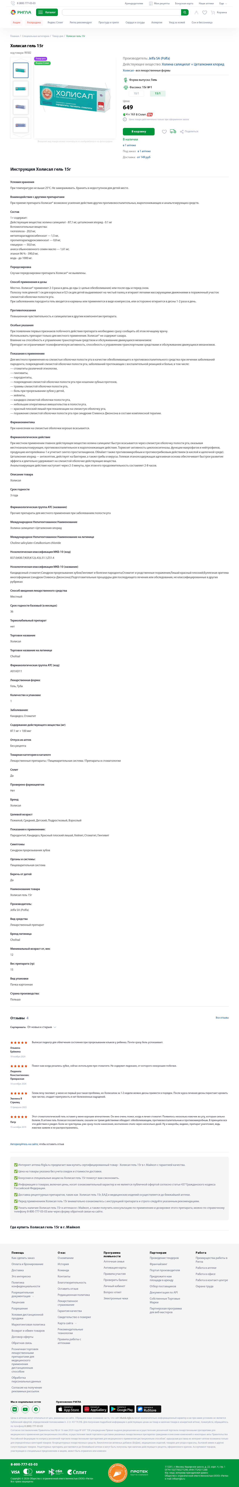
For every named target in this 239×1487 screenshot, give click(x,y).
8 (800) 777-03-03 (33, 1426)
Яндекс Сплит (55, 22)
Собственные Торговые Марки (165, 1300)
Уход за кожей (177, 22)
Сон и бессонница (202, 22)
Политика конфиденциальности (26, 1284)
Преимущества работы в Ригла (211, 1260)
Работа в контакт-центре (212, 1280)
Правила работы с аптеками (69, 1341)
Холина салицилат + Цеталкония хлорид (193, 64)
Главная (14, 36)
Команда (63, 1270)
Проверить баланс (116, 1280)
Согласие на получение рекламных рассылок (27, 1389)
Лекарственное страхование (68, 1303)
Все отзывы (222, 1017)
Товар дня (59, 36)
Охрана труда (204, 1286)
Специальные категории (36, 36)
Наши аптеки (206, 3)
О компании (66, 1258)
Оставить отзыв (68, 1288)
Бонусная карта (184, 3)
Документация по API (164, 1292)
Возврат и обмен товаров (28, 1330)
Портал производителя (165, 1270)
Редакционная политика (74, 1295)
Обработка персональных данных (26, 1379)
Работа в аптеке (206, 1268)
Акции (16, 22)
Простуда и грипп (109, 22)
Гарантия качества (70, 1311)
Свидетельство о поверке (74, 1317)
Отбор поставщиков (163, 1286)
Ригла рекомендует (81, 22)
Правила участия (115, 1274)
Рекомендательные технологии (70, 1331)
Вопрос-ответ (113, 1292)
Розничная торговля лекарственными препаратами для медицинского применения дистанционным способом (25, 1360)
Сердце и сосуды (135, 22)
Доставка (18, 1270)
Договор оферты (22, 1337)
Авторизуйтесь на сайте (24, 1144)
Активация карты (115, 1267)
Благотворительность (72, 1282)
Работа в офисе (205, 1274)
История (63, 1264)
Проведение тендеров (164, 1258)
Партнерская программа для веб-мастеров (166, 1310)
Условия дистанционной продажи (27, 1316)
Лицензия (18, 1302)
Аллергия (156, 22)
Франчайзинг (158, 1264)
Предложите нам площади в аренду (161, 1278)
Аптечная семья (114, 1261)
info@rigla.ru (178, 1479)
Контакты (64, 1276)
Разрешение (20, 1308)
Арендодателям (134, 3)
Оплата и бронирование (27, 1264)
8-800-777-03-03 (24, 1464)
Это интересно (21, 1276)
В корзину (139, 131)
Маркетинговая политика (28, 1324)
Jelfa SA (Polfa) (159, 58)
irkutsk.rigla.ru (127, 1418)
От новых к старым (31, 1027)
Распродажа (34, 22)
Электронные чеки (116, 1298)
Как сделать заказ (23, 1258)
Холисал (128, 70)
